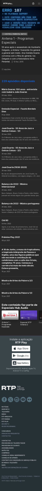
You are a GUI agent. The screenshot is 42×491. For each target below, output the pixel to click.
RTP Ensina (6, 419)
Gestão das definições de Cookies (15, 467)
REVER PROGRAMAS (8, 426)
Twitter (10, 399)
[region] (21, 18)
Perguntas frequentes (10, 433)
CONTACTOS (6, 440)
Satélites (5, 450)
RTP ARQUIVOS (7, 416)
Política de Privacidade (9, 476)
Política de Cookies (25, 476)
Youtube (23, 399)
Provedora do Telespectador (13, 443)
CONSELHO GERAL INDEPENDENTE (13, 455)
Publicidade (14, 478)
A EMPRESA (6, 453)
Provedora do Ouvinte (10, 445)
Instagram (17, 399)
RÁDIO (4, 414)
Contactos (6, 436)
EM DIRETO (5, 424)
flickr (29, 399)
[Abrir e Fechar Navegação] (39, 3)
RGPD (3, 465)
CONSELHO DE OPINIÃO (10, 458)
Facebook (4, 399)
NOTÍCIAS (5, 407)
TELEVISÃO (5, 412)
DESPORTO (5, 409)
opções (6, 69)
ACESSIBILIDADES (8, 448)
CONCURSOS (6, 431)
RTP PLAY (5, 421)
